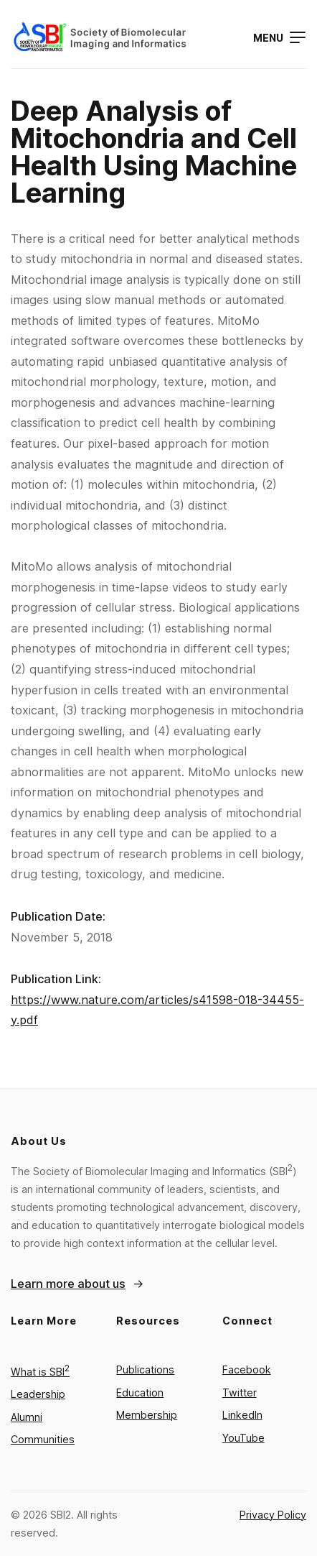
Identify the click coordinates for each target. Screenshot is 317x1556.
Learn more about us (68, 1283)
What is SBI (40, 1372)
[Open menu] (279, 38)
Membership (146, 1415)
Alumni (26, 1417)
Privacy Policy (273, 1515)
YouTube (243, 1438)
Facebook (246, 1369)
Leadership (38, 1394)
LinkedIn (242, 1415)
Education (140, 1392)
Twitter (239, 1392)
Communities (43, 1439)
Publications (145, 1369)
